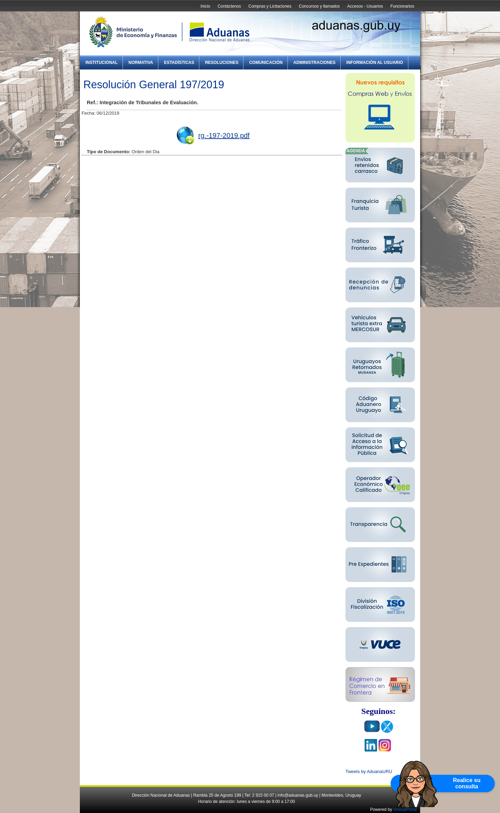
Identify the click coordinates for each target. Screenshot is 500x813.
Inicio (205, 6)
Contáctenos (229, 6)
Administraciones (314, 62)
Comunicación (266, 62)
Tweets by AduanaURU (368, 771)
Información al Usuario (374, 62)
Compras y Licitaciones (269, 6)
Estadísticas (179, 62)
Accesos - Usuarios (365, 6)
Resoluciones (221, 62)
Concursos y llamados (319, 6)
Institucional (101, 62)
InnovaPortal (405, 809)
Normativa (140, 62)
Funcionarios (402, 6)
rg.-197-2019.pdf (224, 135)
